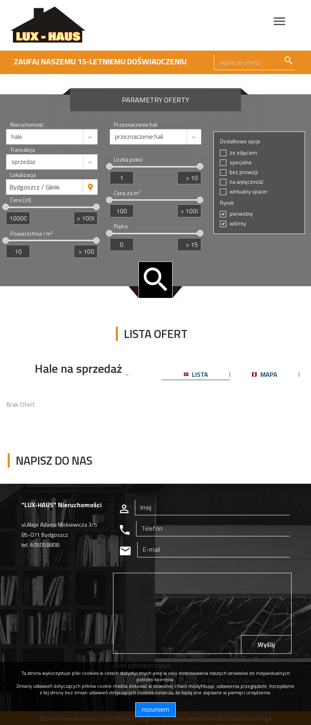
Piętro (121, 226)
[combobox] (44, 187)
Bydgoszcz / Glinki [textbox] (34, 187)
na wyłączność (247, 182)
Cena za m (127, 193)
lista (196, 374)
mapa (264, 374)
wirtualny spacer (249, 192)
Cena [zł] (20, 200)
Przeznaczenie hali (136, 125)
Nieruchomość (27, 125)
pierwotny (241, 214)
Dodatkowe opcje (240, 141)
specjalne (240, 162)
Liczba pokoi (128, 160)
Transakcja (22, 150)
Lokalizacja (23, 175)
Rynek (227, 203)
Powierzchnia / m (31, 234)
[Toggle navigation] (279, 22)
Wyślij (266, 644)
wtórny (238, 223)
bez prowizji (244, 172)
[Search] (254, 62)
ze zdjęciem (243, 153)
